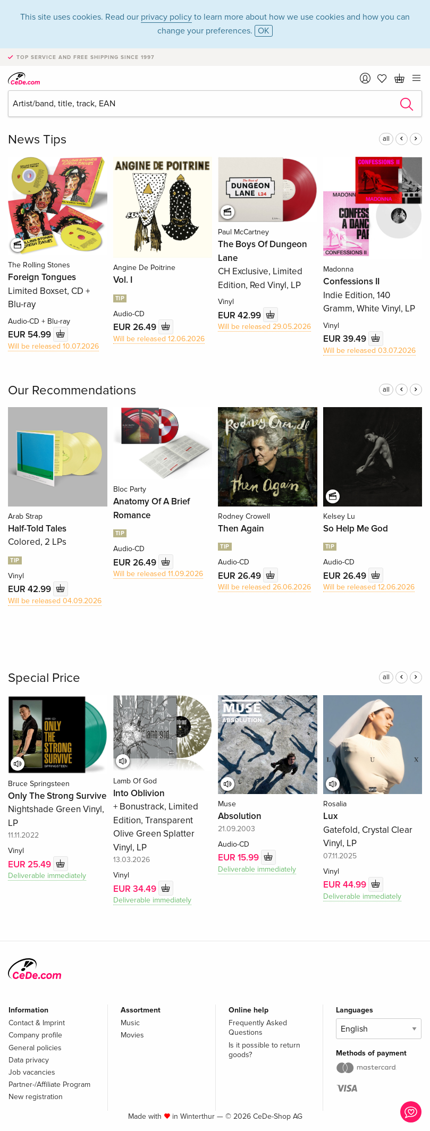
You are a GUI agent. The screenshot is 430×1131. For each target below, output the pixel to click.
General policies (35, 1047)
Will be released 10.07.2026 (53, 346)
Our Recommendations (72, 390)
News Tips (37, 139)
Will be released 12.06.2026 (159, 338)
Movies (132, 1035)
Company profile (35, 1035)
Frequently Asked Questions (258, 1027)
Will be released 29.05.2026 (264, 326)
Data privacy (29, 1060)
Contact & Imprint (37, 1022)
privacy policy (166, 17)
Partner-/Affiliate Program (49, 1084)
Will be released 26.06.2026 (264, 587)
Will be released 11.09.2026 (158, 573)
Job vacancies (32, 1072)
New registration (36, 1096)
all (386, 138)
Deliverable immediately (47, 875)
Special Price (44, 678)
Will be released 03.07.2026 (369, 350)
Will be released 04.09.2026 (55, 600)
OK (263, 31)
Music (130, 1022)
